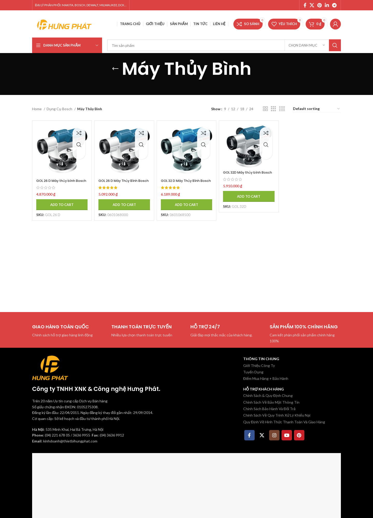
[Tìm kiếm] (224, 45)
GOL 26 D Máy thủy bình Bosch (58, 179)
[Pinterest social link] (319, 5)
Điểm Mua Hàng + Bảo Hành (265, 378)
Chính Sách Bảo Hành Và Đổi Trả (269, 408)
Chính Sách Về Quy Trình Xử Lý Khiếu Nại (276, 415)
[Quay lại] (115, 69)
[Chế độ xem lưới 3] (273, 109)
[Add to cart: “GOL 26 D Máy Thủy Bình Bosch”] (123, 205)
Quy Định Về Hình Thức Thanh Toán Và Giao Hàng (284, 422)
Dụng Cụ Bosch (60, 109)
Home (37, 109)
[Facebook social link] (305, 5)
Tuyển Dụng (253, 372)
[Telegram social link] (334, 5)
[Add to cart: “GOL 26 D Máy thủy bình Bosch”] (59, 205)
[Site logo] (64, 23)
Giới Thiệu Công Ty (259, 365)
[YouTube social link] (287, 435)
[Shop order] (316, 109)
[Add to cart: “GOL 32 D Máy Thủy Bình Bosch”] (186, 205)
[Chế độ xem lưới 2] (265, 109)
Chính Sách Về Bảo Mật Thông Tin (271, 402)
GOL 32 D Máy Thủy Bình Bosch (185, 179)
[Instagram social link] (274, 435)
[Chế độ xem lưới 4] (282, 109)
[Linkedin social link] (327, 5)
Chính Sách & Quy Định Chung (268, 395)
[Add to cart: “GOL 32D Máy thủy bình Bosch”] (249, 198)
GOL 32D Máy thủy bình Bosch (248, 171)
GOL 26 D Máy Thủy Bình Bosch (122, 179)
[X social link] (312, 5)
